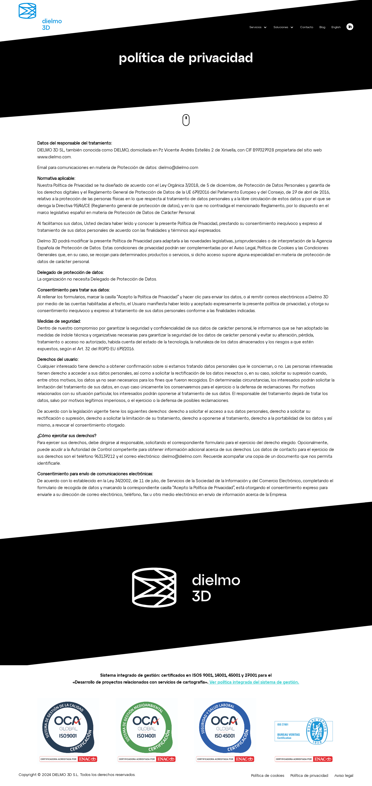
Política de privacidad (309, 776)
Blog (322, 27)
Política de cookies (267, 776)
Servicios (255, 27)
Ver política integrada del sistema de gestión (254, 682)
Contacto (306, 27)
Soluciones (281, 27)
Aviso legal (343, 776)
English (336, 27)
